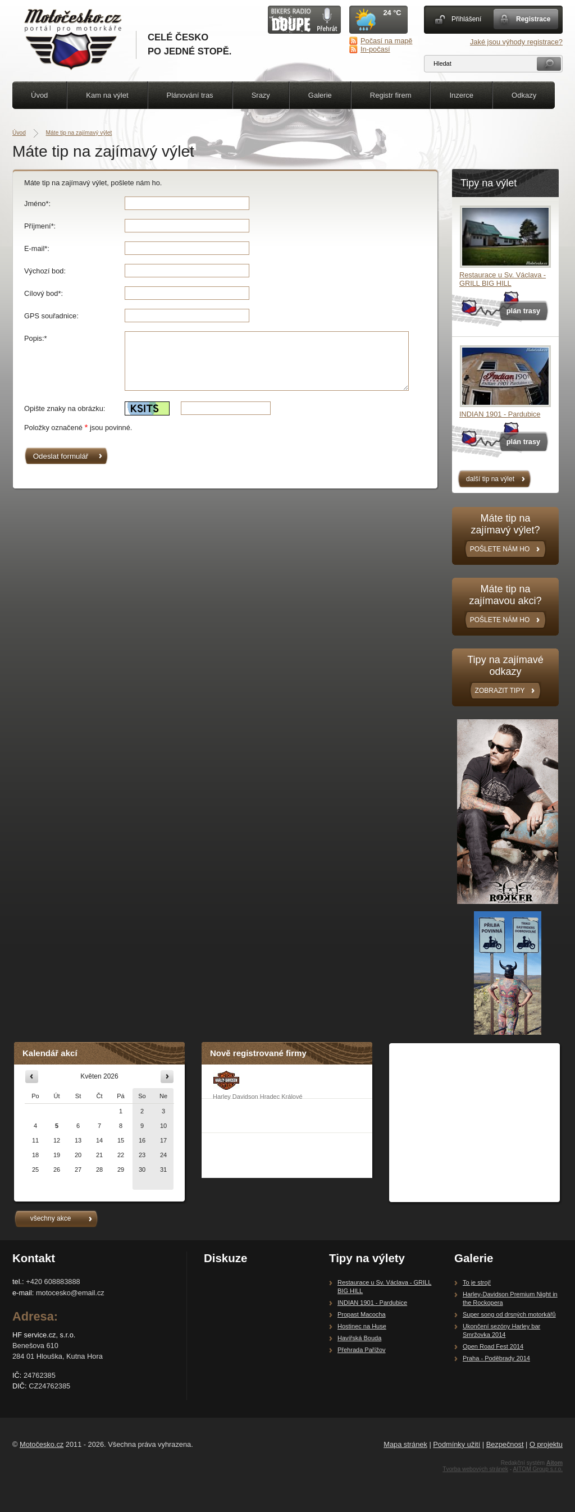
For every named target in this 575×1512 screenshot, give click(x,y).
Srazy (261, 95)
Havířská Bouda (359, 1338)
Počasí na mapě (386, 40)
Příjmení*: (40, 226)
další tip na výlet (490, 479)
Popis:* (35, 338)
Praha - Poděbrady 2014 (496, 1358)
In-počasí (375, 49)
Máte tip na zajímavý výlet (79, 133)
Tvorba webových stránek (475, 1469)
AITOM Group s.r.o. (538, 1469)
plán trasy (523, 311)
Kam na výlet (107, 95)
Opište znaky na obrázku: (64, 408)
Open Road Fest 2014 (493, 1346)
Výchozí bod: (45, 271)
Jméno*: (37, 203)
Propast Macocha (361, 1314)
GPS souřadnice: (51, 316)
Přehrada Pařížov (361, 1349)
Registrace (533, 19)
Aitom (554, 1463)
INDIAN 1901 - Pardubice (499, 414)
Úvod (39, 95)
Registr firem (391, 95)
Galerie (320, 95)
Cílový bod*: (43, 293)
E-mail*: (36, 248)
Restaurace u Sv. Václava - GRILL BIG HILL (502, 279)
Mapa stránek (405, 1444)
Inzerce (461, 95)
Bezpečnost (505, 1444)
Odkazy (524, 95)
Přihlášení (466, 19)
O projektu (546, 1444)
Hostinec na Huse (361, 1326)
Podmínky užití (456, 1444)
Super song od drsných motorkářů (509, 1314)
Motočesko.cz (41, 1444)
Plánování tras (190, 95)
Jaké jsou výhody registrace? (516, 42)
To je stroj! (477, 1282)
